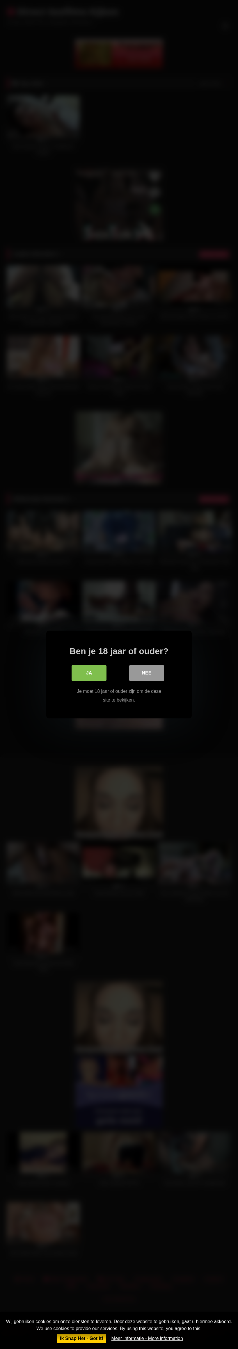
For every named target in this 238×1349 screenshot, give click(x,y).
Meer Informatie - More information (147, 1338)
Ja (89, 672)
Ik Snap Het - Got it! (81, 1338)
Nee (147, 672)
